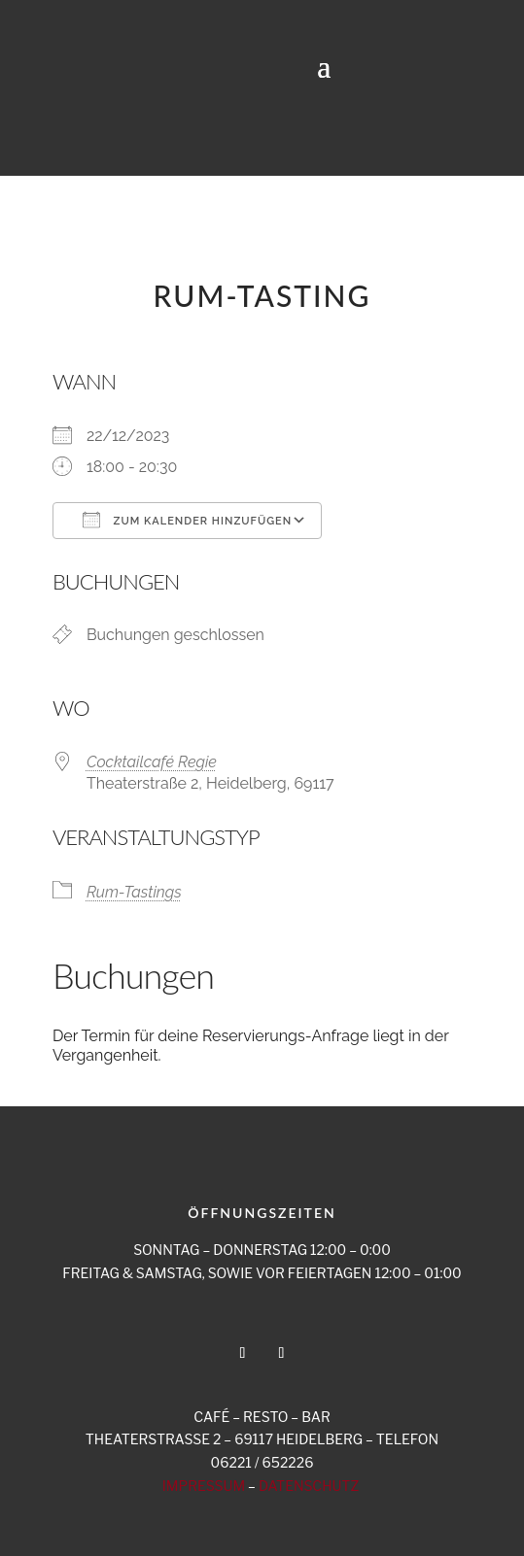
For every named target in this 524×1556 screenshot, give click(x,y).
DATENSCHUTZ (309, 1485)
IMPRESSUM (203, 1485)
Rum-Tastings (134, 892)
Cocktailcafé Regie (152, 762)
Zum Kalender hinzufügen (187, 519)
